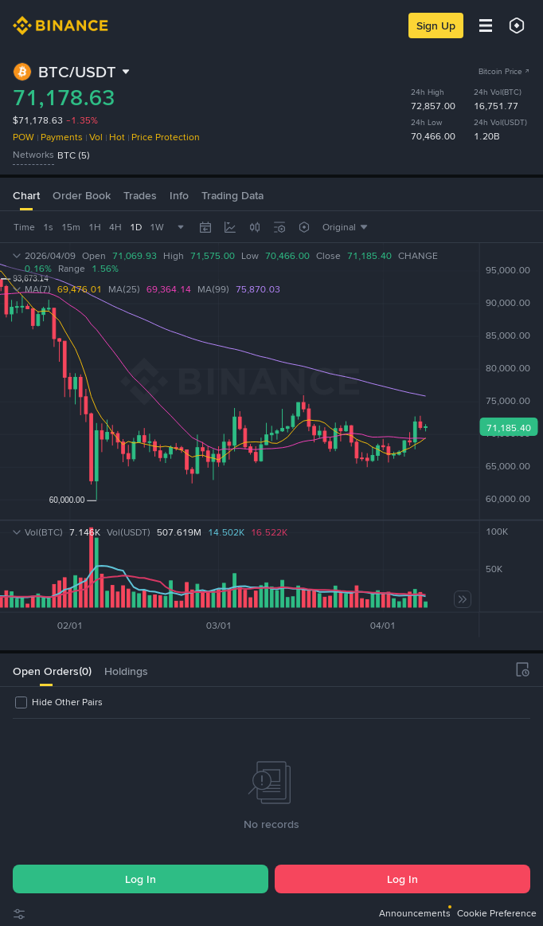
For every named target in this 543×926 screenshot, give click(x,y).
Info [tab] (179, 195)
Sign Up (435, 25)
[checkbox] (58, 702)
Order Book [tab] (82, 195)
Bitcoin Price (504, 71)
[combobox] (254, 227)
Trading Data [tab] (232, 195)
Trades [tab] (140, 195)
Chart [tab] (26, 195)
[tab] (46, 669)
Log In (140, 879)
